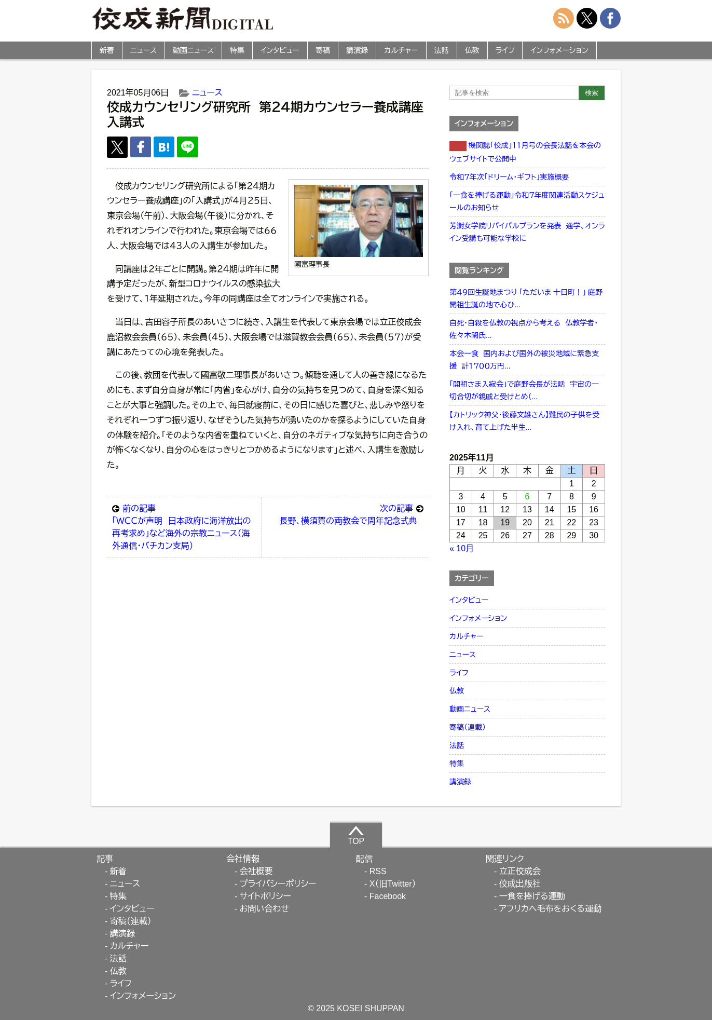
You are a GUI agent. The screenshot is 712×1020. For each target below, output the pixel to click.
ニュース (143, 50)
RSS (378, 871)
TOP (356, 835)
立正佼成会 (520, 871)
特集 (237, 50)
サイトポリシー (265, 896)
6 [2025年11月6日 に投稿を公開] (527, 496)
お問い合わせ (264, 908)
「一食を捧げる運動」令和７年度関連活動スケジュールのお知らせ (527, 201)
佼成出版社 (520, 883)
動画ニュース (193, 50)
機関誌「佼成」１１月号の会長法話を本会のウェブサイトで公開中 (525, 152)
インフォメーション (559, 50)
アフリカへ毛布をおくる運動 (550, 908)
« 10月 (461, 548)
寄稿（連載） (467, 727)
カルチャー (401, 50)
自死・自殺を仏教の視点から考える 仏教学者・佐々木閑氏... (523, 329)
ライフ (505, 50)
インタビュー (280, 50)
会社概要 (256, 871)
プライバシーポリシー (278, 883)
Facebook (387, 896)
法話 (441, 50)
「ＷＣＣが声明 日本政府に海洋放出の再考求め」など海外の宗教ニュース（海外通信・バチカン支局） (184, 526)
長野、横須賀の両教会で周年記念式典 (351, 513)
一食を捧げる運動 (532, 896)
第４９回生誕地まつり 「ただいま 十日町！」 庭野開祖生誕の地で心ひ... (526, 298)
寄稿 (323, 50)
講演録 (357, 50)
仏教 (472, 50)
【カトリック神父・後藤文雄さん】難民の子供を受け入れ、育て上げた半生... (524, 421)
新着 (107, 50)
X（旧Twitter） (392, 883)
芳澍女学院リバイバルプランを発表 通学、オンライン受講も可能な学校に (527, 232)
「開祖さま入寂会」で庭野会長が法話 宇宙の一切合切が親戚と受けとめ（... (524, 390)
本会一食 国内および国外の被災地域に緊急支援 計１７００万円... (524, 359)
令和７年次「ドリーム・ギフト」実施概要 (509, 177)
